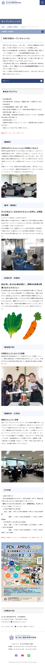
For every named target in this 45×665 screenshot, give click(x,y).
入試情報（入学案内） (13, 26)
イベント (23, 26)
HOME (3, 26)
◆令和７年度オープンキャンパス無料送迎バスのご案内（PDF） (20, 537)
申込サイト (6, 81)
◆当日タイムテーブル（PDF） (11, 133)
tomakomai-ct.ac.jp (19, 622)
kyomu (8, 622)
